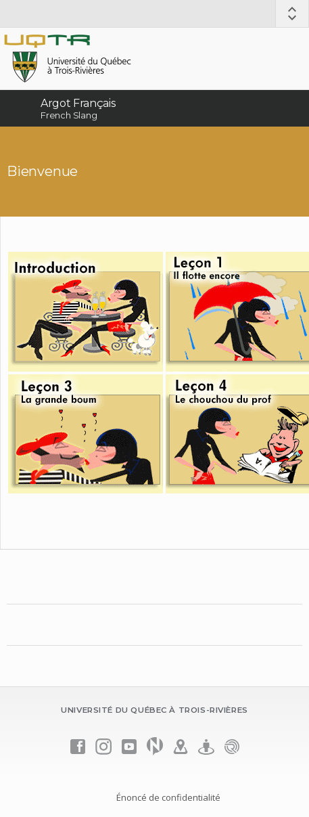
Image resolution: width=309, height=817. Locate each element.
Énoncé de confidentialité (168, 797)
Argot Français (78, 103)
